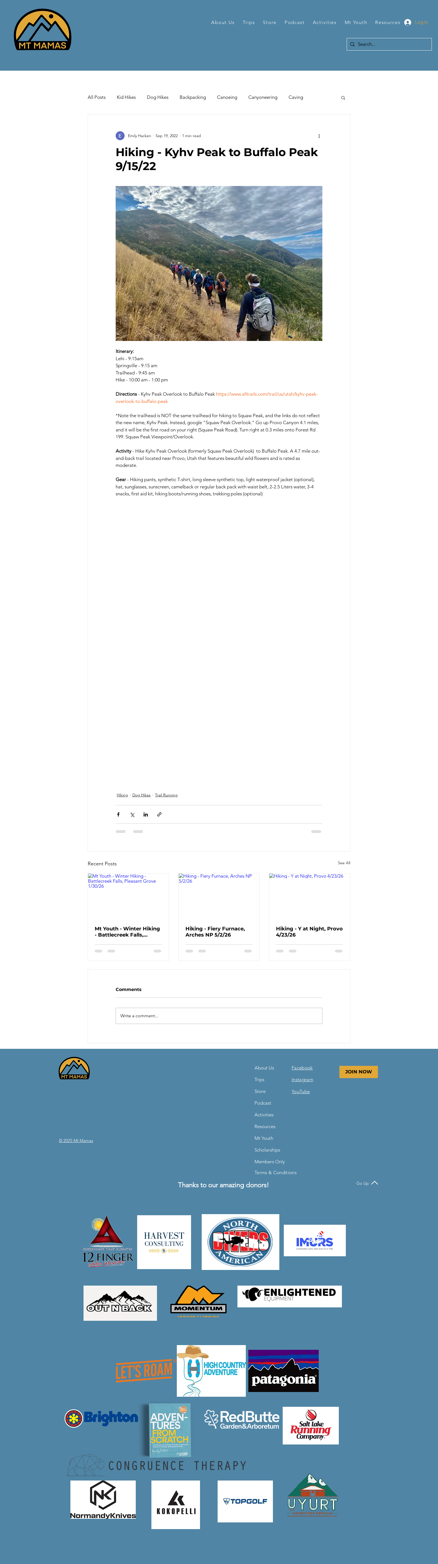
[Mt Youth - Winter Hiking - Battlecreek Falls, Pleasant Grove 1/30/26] (128, 896)
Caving (296, 97)
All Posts (97, 97)
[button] (223, 22)
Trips (259, 1079)
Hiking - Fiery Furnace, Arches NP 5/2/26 (215, 932)
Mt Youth (263, 1138)
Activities (263, 1115)
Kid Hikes (126, 97)
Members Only (268, 1161)
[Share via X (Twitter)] (132, 814)
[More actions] (319, 135)
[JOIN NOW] (358, 1072)
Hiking (122, 794)
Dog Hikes (157, 97)
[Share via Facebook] (118, 814)
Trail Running (166, 794)
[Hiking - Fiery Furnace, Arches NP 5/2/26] (219, 896)
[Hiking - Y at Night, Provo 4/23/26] (309, 896)
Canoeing (227, 97)
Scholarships (267, 1150)
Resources (264, 1126)
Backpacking (193, 97)
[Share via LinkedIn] (145, 814)
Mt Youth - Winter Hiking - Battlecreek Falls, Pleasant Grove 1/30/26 (127, 932)
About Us (264, 1068)
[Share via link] (159, 814)
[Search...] (389, 44)
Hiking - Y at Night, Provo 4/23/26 (309, 932)
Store (260, 1091)
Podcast (262, 1103)
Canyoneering (262, 97)
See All (344, 862)
